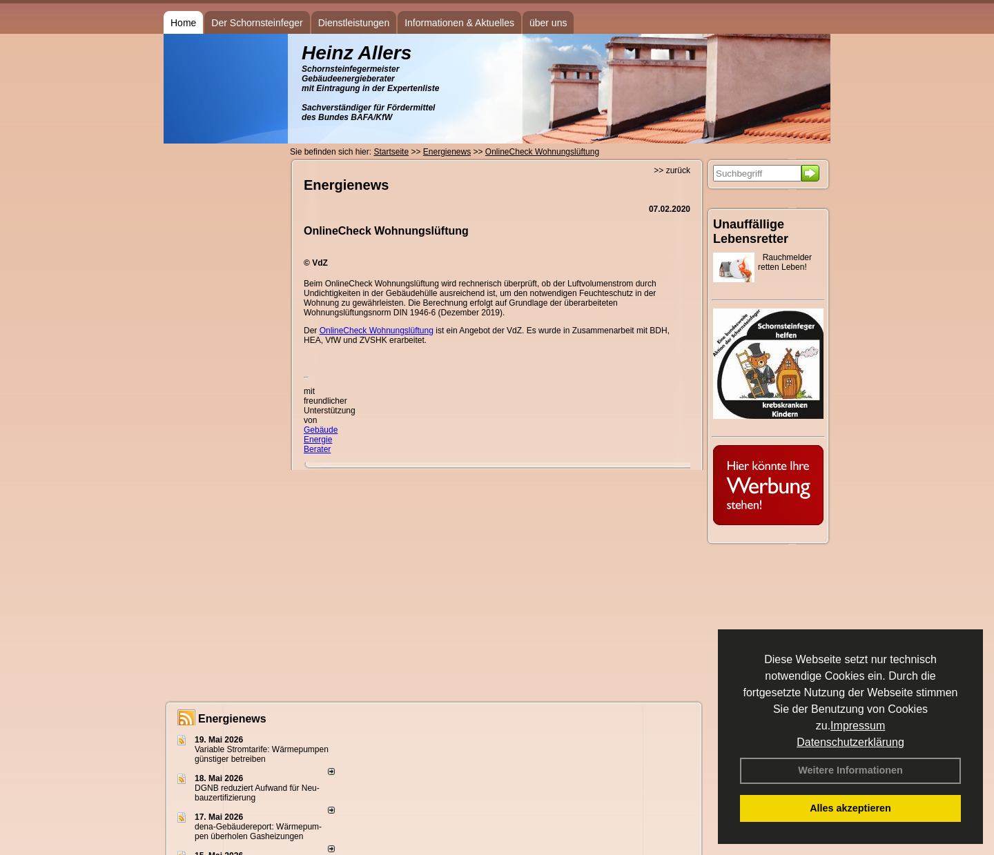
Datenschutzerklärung (850, 742)
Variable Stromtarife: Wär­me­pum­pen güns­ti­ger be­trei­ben (262, 754)
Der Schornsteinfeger (256, 22)
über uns (548, 22)
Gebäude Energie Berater (321, 439)
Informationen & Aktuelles (459, 22)
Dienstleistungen (354, 22)
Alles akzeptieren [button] (850, 808)
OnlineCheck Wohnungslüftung (376, 330)
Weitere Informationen (850, 770)
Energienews (232, 719)
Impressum (857, 725)
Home (183, 22)
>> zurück (672, 170)
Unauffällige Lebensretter (750, 231)
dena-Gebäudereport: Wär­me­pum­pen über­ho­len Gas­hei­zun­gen (258, 831)
